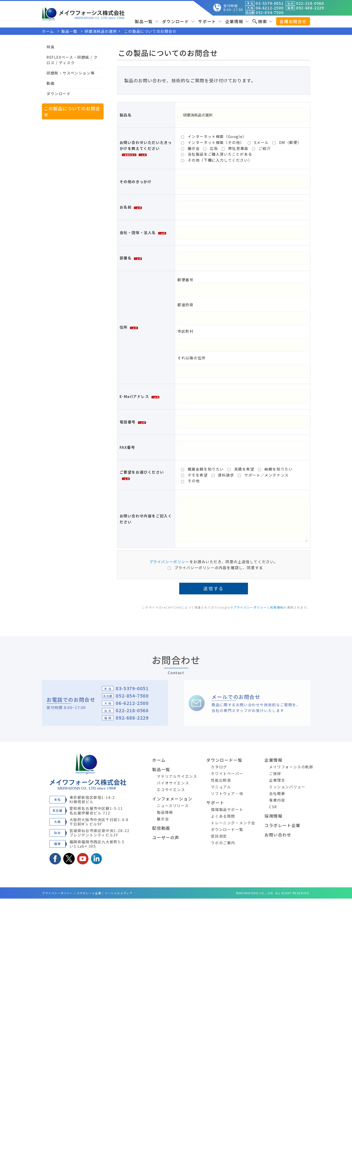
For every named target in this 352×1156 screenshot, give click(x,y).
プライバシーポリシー (169, 561)
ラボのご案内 (223, 842)
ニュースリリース (173, 805)
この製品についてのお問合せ (72, 111)
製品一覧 (146, 21)
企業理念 (277, 780)
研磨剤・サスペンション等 (71, 73)
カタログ (219, 767)
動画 (51, 83)
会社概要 (277, 793)
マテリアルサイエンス (177, 776)
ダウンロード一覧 (224, 760)
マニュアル (221, 786)
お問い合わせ (278, 835)
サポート (210, 21)
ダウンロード (178, 21)
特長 (51, 47)
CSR (273, 806)
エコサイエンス (171, 789)
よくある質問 (223, 816)
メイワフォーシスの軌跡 (291, 767)
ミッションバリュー (287, 786)
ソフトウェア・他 (227, 793)
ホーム (158, 760)
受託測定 (219, 836)
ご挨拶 (275, 773)
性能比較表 (221, 780)
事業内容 (277, 800)
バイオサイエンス (173, 783)
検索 (262, 21)
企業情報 (237, 21)
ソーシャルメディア (118, 893)
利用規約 (276, 607)
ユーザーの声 (165, 837)
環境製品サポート (227, 809)
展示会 (163, 819)
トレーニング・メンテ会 (233, 822)
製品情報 (165, 812)
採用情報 (273, 816)
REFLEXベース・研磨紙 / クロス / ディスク (72, 59)
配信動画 (161, 828)
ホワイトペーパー (227, 773)
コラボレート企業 (282, 825)
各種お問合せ (293, 21)
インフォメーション (172, 799)
